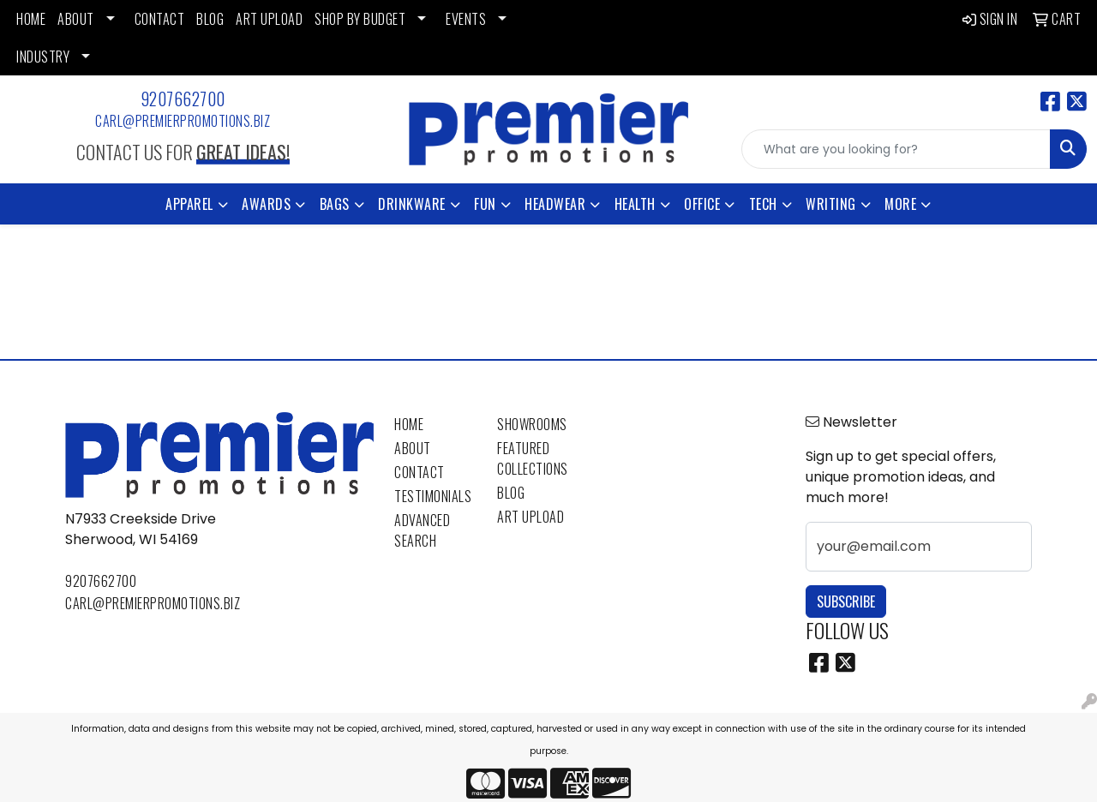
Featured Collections (532, 458)
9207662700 (183, 98)
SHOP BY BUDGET (360, 19)
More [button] (900, 204)
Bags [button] (335, 204)
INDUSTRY (42, 56)
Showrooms (532, 424)
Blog (511, 492)
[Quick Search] (896, 149)
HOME (30, 19)
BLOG (210, 19)
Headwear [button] (555, 204)
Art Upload (530, 516)
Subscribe (846, 601)
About (412, 448)
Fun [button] (485, 204)
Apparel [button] (189, 204)
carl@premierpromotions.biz (182, 121)
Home (408, 424)
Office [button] (702, 204)
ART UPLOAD (269, 19)
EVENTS (466, 19)
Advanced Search (422, 530)
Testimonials (432, 496)
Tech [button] (763, 204)
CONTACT (160, 19)
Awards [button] (266, 204)
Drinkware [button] (412, 204)
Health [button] (635, 204)
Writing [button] (831, 204)
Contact (419, 472)
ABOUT (75, 19)
